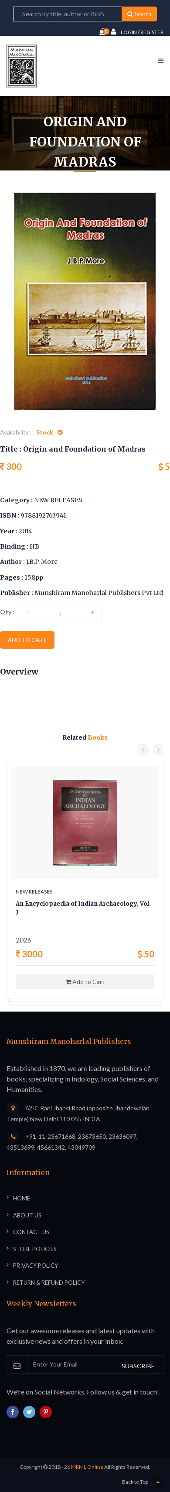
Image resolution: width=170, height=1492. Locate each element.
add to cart (27, 639)
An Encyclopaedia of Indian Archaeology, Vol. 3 (83, 908)
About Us (27, 1215)
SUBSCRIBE (138, 1366)
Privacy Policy (35, 1265)
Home (21, 1198)
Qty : (7, 612)
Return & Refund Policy (49, 1282)
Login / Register (137, 31)
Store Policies (35, 1248)
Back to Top (142, 1482)
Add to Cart (85, 981)
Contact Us (31, 1231)
